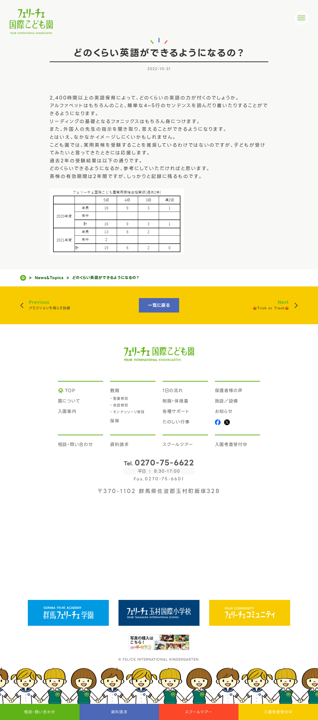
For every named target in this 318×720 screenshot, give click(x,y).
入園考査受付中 (278, 712)
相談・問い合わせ (39, 712)
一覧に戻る (159, 305)
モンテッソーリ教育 (129, 412)
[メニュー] (301, 18)
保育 (114, 421)
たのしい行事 (176, 422)
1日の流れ (172, 390)
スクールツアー (198, 712)
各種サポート (175, 411)
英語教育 (120, 405)
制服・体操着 (175, 401)
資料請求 (119, 712)
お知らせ (224, 411)
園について (69, 401)
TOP (70, 390)
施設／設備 (226, 401)
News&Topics (49, 277)
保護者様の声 (229, 390)
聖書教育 (120, 398)
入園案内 (67, 411)
